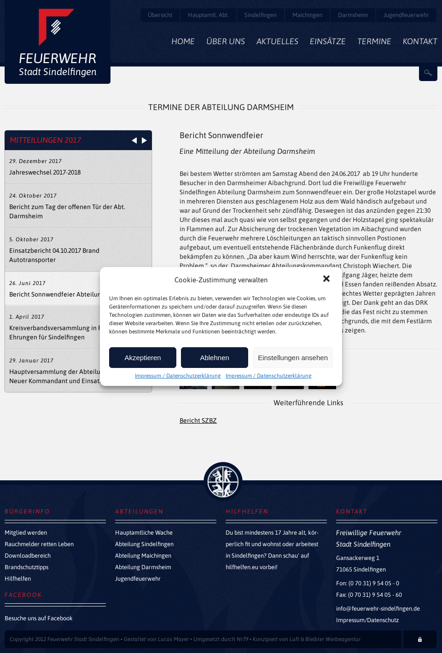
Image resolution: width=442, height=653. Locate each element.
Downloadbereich (28, 555)
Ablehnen (214, 357)
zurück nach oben (223, 481)
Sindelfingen (260, 15)
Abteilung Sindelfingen (144, 544)
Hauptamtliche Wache (144, 532)
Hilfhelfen (18, 578)
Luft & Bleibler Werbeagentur (325, 639)
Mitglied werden (26, 532)
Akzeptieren (142, 357)
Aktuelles (277, 41)
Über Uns (225, 41)
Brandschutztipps (26, 567)
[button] (327, 279)
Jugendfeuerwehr (406, 15)
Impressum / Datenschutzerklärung (178, 376)
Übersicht (160, 15)
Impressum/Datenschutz (367, 620)
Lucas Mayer (173, 639)
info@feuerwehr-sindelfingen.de (378, 608)
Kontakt (420, 41)
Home (183, 41)
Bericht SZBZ (198, 420)
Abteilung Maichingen (143, 555)
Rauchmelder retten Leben (39, 544)
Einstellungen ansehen (293, 357)
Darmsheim (353, 15)
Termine (374, 41)
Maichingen (307, 15)
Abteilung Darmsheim (143, 567)
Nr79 (242, 639)
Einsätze (328, 41)
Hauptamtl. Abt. (208, 15)
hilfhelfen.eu (242, 567)
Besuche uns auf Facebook (39, 618)
